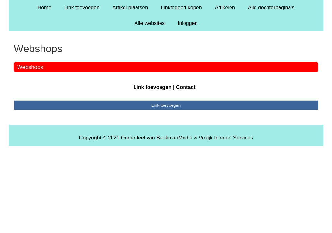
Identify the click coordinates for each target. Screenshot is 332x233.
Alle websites (150, 23)
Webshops (30, 67)
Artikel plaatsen (130, 7)
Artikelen (225, 7)
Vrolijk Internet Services (226, 137)
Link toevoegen (82, 7)
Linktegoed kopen (181, 7)
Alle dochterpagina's (271, 7)
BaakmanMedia (174, 137)
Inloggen (187, 23)
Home (45, 7)
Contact (186, 87)
